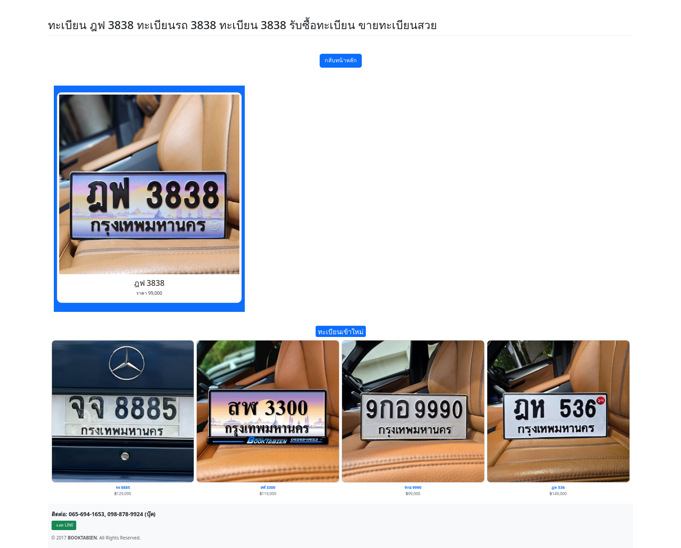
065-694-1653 (86, 514)
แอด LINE (64, 525)
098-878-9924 (125, 514)
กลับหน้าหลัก (341, 60)
